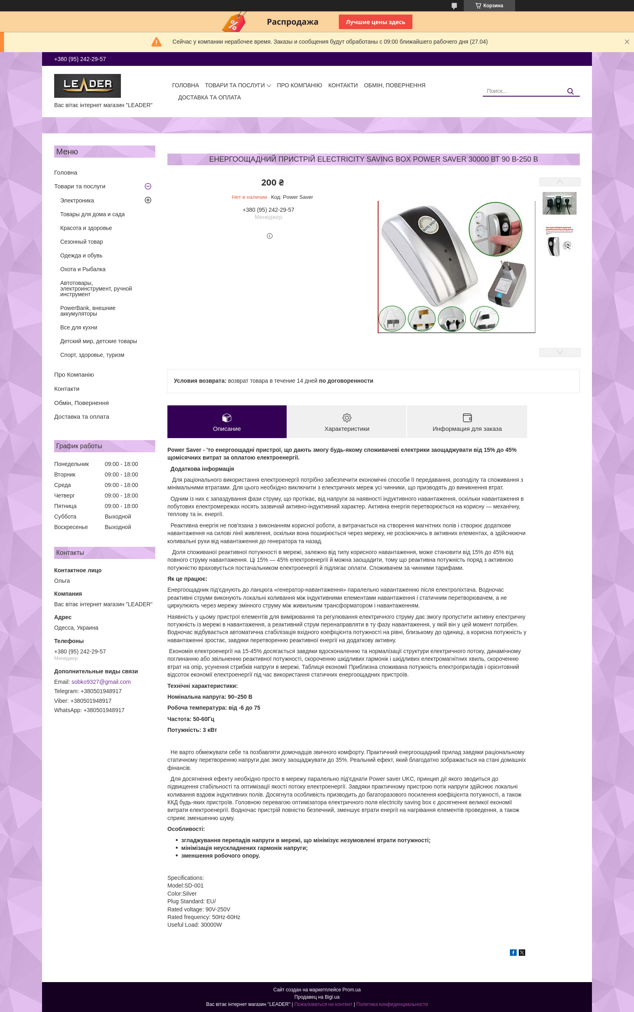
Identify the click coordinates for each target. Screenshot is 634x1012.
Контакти (343, 85)
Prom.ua (351, 990)
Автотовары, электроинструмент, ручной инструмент (96, 288)
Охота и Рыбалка (83, 269)
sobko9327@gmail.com (101, 682)
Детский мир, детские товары (98, 341)
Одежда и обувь (81, 255)
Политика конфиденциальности (392, 1004)
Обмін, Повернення (394, 85)
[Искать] (571, 91)
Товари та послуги (235, 85)
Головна (185, 85)
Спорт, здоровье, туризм (92, 355)
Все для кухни (78, 327)
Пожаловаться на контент (323, 1004)
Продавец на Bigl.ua (317, 997)
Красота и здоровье (86, 228)
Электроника (77, 200)
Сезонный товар (81, 241)
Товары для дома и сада (92, 214)
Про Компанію (299, 85)
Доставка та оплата (209, 97)
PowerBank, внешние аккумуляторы (88, 311)
